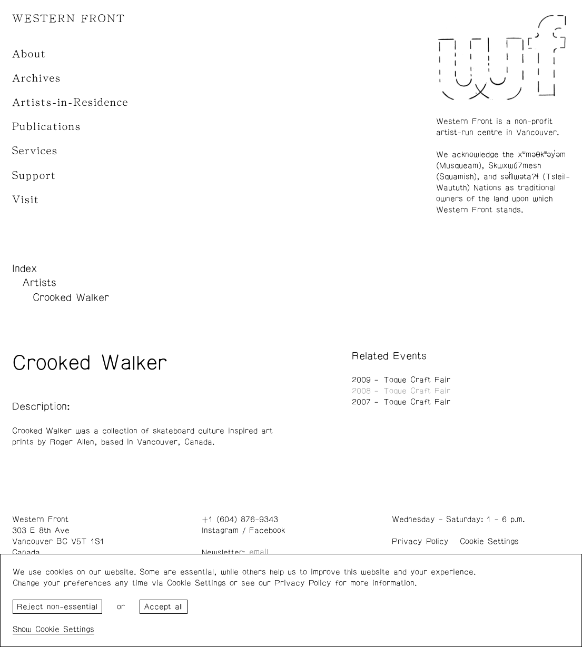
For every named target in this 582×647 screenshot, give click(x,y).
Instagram (220, 530)
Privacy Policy (420, 541)
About (29, 53)
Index (24, 268)
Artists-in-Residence (70, 102)
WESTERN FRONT (68, 18)
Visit (26, 199)
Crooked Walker (71, 297)
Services (35, 150)
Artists (39, 282)
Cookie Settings (489, 541)
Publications (46, 126)
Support (34, 175)
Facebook (267, 530)
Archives (36, 78)
